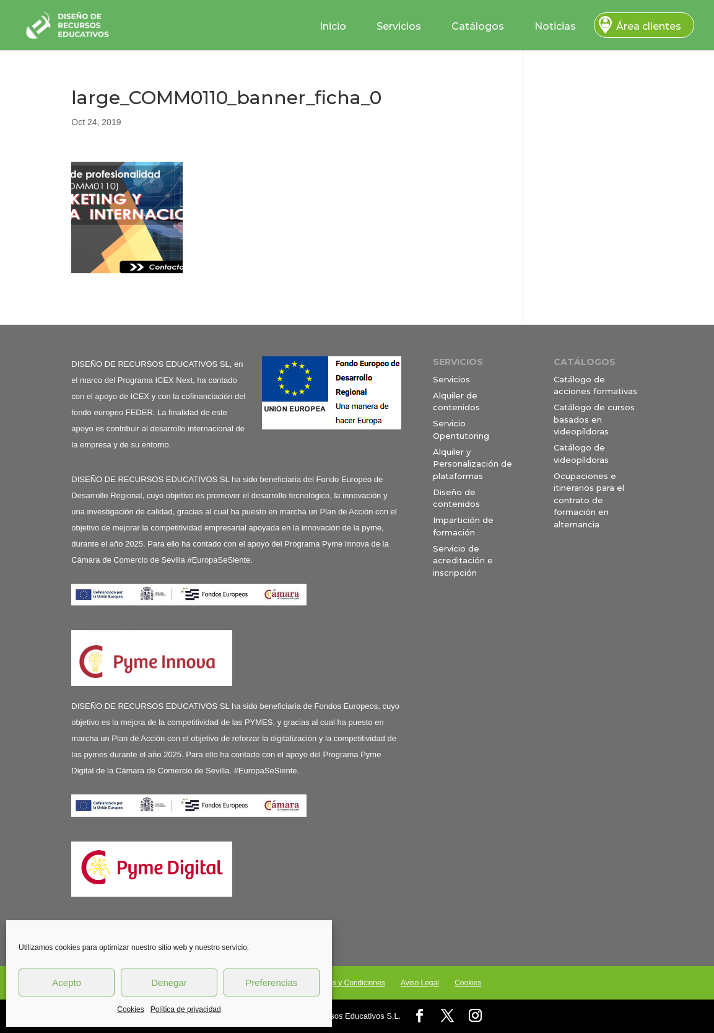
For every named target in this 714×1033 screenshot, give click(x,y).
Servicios (399, 26)
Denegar (169, 982)
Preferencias (271, 982)
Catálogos (477, 26)
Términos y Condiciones (345, 982)
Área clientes (648, 26)
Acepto (66, 982)
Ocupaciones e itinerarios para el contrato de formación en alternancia (589, 500)
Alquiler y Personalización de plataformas (472, 464)
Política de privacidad (185, 1009)
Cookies (130, 1009)
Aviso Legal (420, 982)
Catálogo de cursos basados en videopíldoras (594, 419)
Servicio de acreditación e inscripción (463, 560)
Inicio (333, 26)
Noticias (555, 26)
